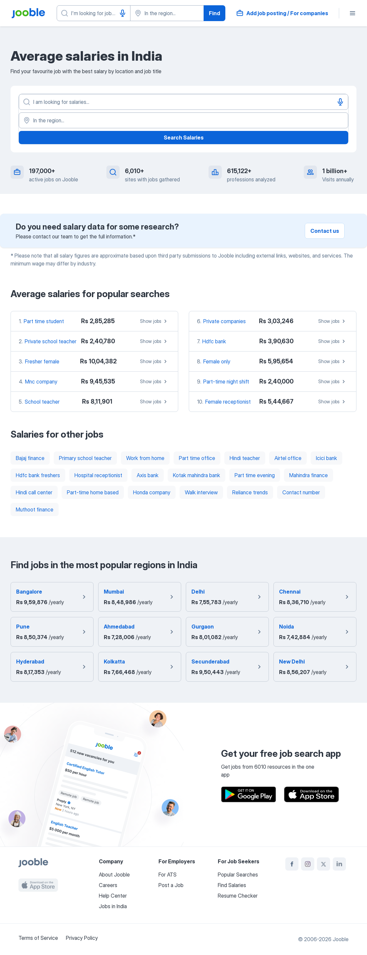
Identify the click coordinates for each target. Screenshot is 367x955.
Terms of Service (38, 938)
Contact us (324, 231)
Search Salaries (184, 137)
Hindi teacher (245, 458)
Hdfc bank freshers (38, 475)
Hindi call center (34, 492)
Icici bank (326, 458)
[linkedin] (339, 864)
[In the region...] (183, 120)
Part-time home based (93, 492)
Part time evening (255, 475)
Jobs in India (113, 906)
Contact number (301, 492)
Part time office (197, 458)
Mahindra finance (308, 475)
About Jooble (114, 874)
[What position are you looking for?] (93, 13)
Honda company (151, 492)
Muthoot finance (34, 509)
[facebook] (291, 864)
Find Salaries (232, 885)
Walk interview (201, 492)
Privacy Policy (82, 938)
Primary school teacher (85, 458)
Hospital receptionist (98, 475)
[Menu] (352, 13)
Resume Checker (238, 895)
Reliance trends (250, 492)
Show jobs (154, 321)
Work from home (145, 458)
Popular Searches (238, 874)
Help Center (113, 895)
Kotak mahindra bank (196, 475)
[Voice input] (122, 13)
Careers (108, 885)
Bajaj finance (30, 458)
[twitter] (323, 864)
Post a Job (171, 885)
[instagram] (307, 864)
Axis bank (147, 475)
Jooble (341, 939)
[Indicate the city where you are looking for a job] (167, 13)
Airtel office (287, 458)
